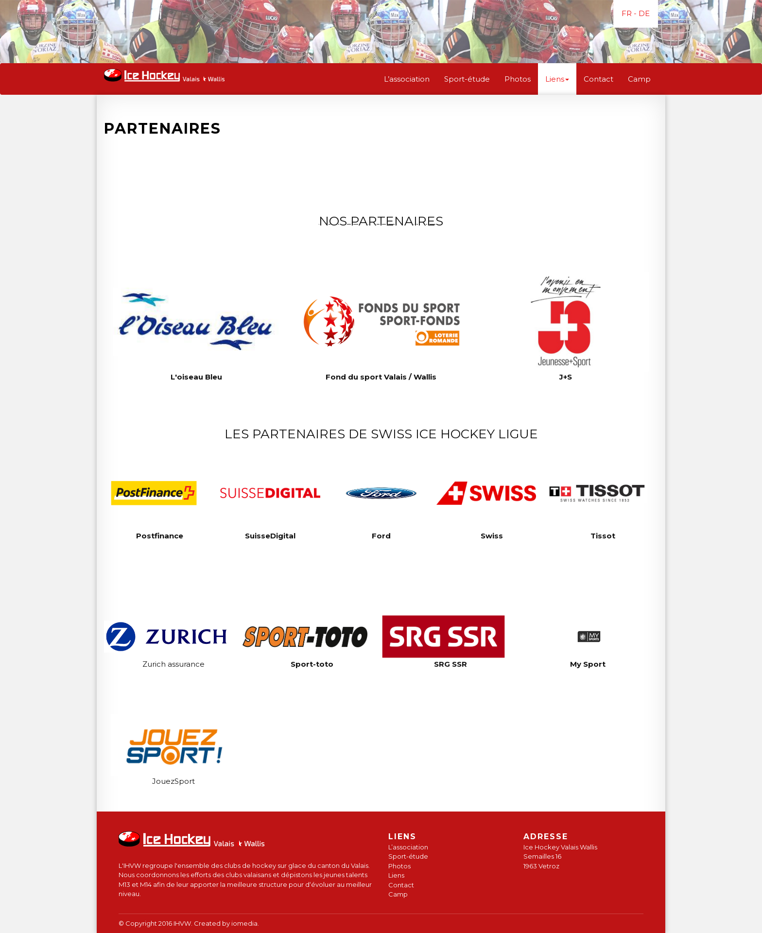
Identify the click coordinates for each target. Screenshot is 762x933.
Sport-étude (467, 79)
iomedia (244, 923)
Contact (598, 79)
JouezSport (173, 781)
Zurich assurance (173, 664)
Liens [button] (557, 79)
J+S (565, 376)
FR (627, 13)
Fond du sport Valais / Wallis (381, 376)
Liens (396, 875)
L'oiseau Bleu (196, 376)
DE (644, 13)
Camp (639, 79)
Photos (517, 79)
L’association (407, 79)
